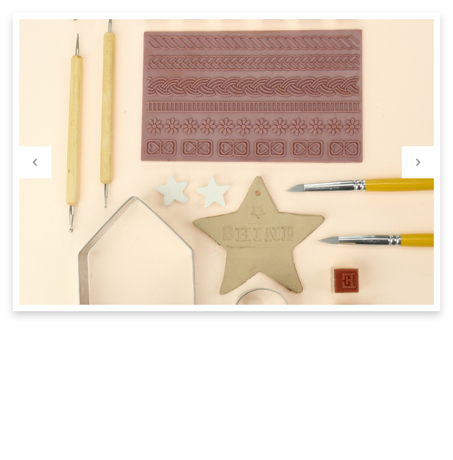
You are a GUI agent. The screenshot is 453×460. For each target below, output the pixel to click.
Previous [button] (35, 162)
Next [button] (418, 162)
